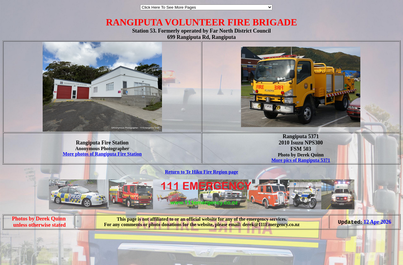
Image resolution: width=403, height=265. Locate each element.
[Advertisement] (20, 252)
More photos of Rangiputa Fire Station (102, 153)
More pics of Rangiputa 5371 (300, 160)
